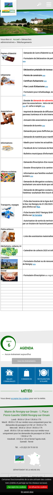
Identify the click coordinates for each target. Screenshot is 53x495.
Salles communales (9, 380)
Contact (24, 476)
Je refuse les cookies (38, 487)
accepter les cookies (20, 398)
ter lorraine (37, 215)
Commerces (26, 379)
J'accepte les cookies (16, 487)
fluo (38, 206)
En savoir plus (27, 491)
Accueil (16, 39)
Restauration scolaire (43, 380)
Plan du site (37, 476)
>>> (24, 61)
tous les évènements (26, 361)
